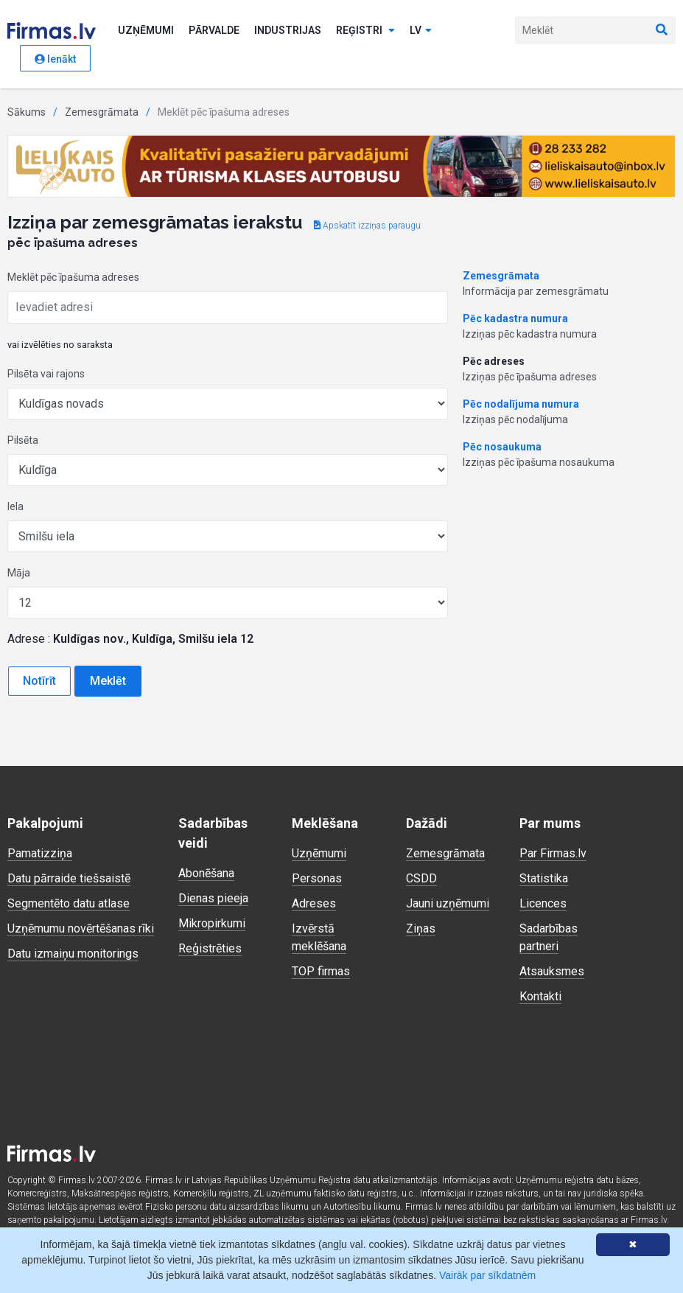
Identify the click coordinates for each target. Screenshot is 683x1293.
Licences (543, 903)
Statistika (543, 878)
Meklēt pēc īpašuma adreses (73, 277)
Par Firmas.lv (552, 853)
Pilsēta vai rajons (46, 374)
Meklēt (108, 681)
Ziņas (420, 928)
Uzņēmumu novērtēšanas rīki (80, 928)
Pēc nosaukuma (502, 447)
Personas (317, 878)
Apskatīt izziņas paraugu (367, 225)
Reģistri (365, 30)
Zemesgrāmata (102, 112)
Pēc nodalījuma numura (521, 404)
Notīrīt (39, 681)
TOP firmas (321, 971)
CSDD (421, 878)
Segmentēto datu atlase (68, 903)
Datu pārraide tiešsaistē (68, 878)
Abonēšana (206, 873)
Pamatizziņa (39, 853)
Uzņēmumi (146, 30)
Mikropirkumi (211, 923)
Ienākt (55, 59)
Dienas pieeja (213, 898)
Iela (15, 506)
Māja (18, 573)
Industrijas (287, 30)
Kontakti (540, 996)
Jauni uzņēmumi (447, 903)
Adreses (314, 903)
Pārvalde (214, 30)
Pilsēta (22, 440)
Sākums (26, 112)
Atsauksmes (551, 971)
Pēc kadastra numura (515, 318)
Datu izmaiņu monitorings (73, 954)
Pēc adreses (494, 361)
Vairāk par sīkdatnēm (487, 1275)
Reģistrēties (210, 948)
